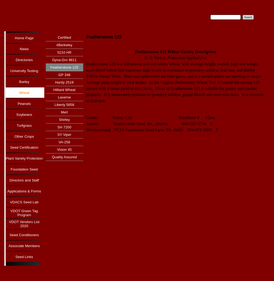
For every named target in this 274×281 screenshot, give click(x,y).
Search (248, 17)
